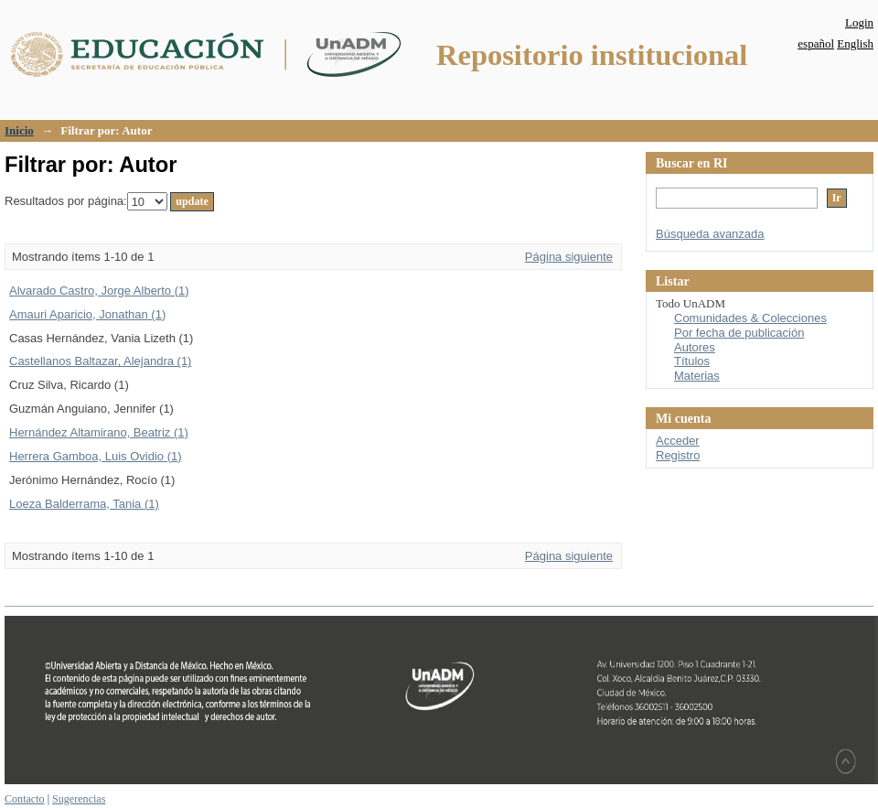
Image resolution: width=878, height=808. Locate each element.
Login (859, 22)
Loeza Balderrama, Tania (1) (84, 504)
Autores (694, 347)
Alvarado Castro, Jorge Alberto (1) (99, 290)
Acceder (678, 440)
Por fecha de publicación (739, 332)
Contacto (25, 798)
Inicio (19, 130)
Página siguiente (569, 257)
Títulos (692, 361)
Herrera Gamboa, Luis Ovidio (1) (95, 456)
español (816, 43)
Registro (678, 455)
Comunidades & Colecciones (750, 318)
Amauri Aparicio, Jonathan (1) (87, 314)
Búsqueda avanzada (710, 234)
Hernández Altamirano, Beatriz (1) (98, 432)
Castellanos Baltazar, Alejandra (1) (100, 361)
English (855, 43)
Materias (697, 375)
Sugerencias (78, 798)
